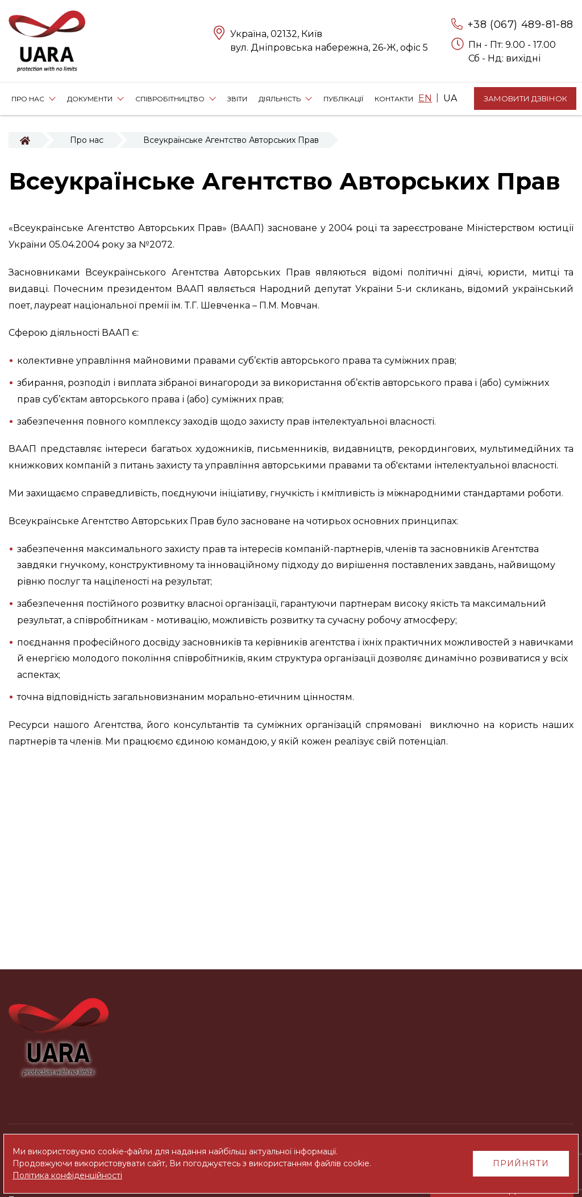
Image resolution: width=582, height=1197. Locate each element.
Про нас (86, 140)
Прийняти (521, 1163)
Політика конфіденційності (67, 1175)
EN (425, 98)
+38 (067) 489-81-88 (520, 24)
